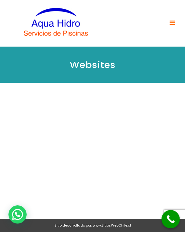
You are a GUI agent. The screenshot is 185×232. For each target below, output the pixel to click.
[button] (17, 214)
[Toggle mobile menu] (173, 23)
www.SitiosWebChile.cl (112, 225)
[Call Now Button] (170, 219)
